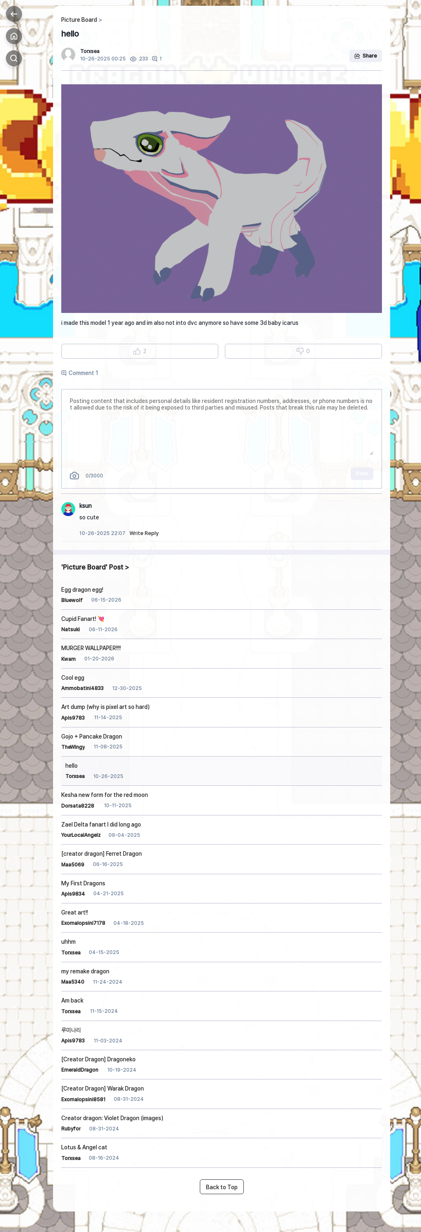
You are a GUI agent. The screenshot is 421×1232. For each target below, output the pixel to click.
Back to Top (222, 1187)
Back (14, 14)
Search (14, 58)
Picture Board (79, 19)
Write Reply (144, 533)
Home (14, 36)
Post (362, 473)
